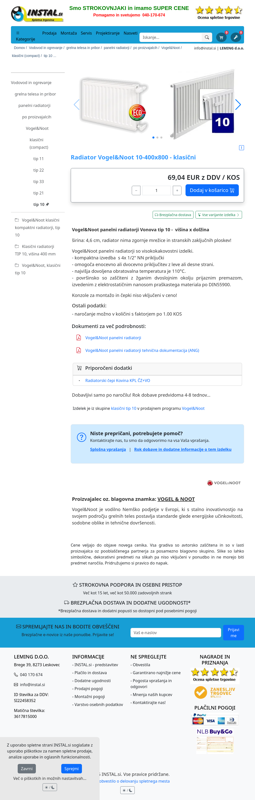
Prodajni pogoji (88, 688)
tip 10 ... (50, 56)
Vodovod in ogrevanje (31, 82)
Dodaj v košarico (212, 190)
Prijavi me (233, 632)
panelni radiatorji (34, 105)
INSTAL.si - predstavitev (96, 664)
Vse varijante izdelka (219, 214)
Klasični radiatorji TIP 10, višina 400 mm (35, 250)
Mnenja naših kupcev (152, 694)
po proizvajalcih (36, 117)
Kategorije (25, 36)
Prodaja (49, 33)
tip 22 (38, 170)
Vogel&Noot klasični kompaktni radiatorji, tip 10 (37, 227)
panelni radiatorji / (117, 48)
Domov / (20, 48)
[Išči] (207, 37)
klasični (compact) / (27, 56)
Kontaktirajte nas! (149, 702)
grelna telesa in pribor (35, 94)
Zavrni (27, 768)
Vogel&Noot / (171, 48)
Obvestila (141, 664)
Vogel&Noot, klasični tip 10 (38, 269)
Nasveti (131, 33)
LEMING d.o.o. (232, 48)
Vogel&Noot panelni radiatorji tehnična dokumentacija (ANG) (137, 350)
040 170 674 (31, 674)
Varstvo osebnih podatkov (98, 704)
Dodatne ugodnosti (92, 680)
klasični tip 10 (123, 408)
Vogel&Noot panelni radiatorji (108, 337)
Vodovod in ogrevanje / (46, 48)
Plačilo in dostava (90, 672)
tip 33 (38, 181)
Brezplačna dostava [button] (173, 214)
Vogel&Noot (37, 128)
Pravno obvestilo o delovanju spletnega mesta (127, 781)
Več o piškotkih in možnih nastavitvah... (49, 778)
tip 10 (41, 204)
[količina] (156, 190)
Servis (86, 33)
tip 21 (38, 193)
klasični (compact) (39, 143)
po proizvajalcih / (146, 48)
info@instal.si (205, 48)
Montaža (69, 33)
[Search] (170, 37)
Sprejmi (71, 768)
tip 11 (38, 158)
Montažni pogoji (89, 696)
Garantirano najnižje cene (157, 672)
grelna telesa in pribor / (84, 48)
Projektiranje (108, 33)
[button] (238, 104)
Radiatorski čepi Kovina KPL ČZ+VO (117, 380)
